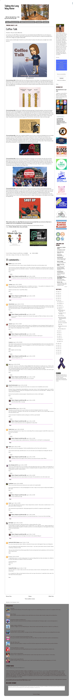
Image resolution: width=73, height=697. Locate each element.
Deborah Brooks (11, 304)
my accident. (37, 80)
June (59, 332)
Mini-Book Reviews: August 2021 (61, 311)
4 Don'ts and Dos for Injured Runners (16, 653)
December (60, 301)
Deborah (19, 225)
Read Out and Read (37, 189)
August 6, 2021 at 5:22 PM (30, 314)
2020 (58, 343)
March (59, 337)
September (60, 307)
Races (7, 22)
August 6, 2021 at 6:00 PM (18, 483)
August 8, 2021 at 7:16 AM (30, 534)
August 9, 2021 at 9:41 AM (14, 556)
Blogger (38, 694)
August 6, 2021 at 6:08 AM (16, 263)
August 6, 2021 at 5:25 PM (30, 438)
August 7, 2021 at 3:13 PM (30, 514)
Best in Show (26, 139)
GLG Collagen (12, 37)
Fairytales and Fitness (12, 408)
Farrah (10, 503)
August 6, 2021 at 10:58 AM (19, 429)
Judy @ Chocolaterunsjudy (13, 385)
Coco (15, 225)
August (59, 308)
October (59, 305)
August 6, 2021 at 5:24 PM (30, 421)
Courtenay (10, 284)
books (10, 254)
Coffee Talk (60, 324)
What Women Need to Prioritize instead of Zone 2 (61, 280)
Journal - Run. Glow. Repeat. (60, 265)
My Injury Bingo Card (62, 328)
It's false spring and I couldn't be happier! (17, 631)
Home (30, 596)
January (59, 341)
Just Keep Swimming (61, 321)
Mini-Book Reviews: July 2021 (62, 327)
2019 (58, 345)
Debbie (10, 446)
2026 (58, 291)
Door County (18, 81)
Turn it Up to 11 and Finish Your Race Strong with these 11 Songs (21, 636)
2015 (58, 352)
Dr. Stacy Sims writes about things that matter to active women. (61, 277)
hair (20, 254)
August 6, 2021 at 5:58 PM (22, 465)
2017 (58, 348)
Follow (57, 84)
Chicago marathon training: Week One (16, 659)
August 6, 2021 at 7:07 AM (19, 304)
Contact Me (45, 22)
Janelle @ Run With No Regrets (14, 542)
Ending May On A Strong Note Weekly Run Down (61, 250)
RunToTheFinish (60, 257)
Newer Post (9, 596)
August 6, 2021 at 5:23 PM (30, 356)
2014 (58, 353)
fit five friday (17, 254)
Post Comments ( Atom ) (15, 602)
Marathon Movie (21, 136)
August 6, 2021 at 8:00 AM (17, 342)
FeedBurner (64, 80)
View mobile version (30, 599)
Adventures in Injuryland (62, 322)
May (59, 334)
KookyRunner (11, 483)
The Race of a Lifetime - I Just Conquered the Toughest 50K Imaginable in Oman (61, 284)
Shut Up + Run (59, 282)
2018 (58, 347)
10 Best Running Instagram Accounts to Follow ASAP (61, 259)
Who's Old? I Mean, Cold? (14, 642)
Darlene (10, 226)
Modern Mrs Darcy (60, 252)
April (59, 336)
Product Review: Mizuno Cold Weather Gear (18, 619)
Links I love (59, 253)
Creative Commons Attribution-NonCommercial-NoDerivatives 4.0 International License (61, 379)
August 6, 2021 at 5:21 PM (30, 296)
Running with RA (14, 22)
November (60, 303)
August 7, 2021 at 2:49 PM (15, 503)
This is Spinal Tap (33, 139)
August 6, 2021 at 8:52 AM (22, 385)
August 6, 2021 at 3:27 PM (15, 446)
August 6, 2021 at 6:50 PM (30, 475)
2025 (58, 293)
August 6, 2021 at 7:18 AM (16, 323)
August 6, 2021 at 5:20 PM (30, 276)
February (60, 339)
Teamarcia (10, 323)
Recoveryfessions (61, 315)
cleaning (12, 254)
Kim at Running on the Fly (13, 465)
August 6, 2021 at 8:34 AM (15, 364)
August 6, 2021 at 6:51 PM (30, 494)
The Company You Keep (61, 266)
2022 (58, 298)
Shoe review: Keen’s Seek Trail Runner (61, 269)
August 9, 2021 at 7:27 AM (24, 542)
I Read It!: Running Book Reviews (27, 22)
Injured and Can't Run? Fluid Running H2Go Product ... (62, 318)
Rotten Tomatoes (30, 138)
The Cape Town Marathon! (61, 262)
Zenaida (25, 226)
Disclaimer (39, 22)
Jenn (21, 226)
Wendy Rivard (58, 376)
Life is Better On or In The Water (62, 313)
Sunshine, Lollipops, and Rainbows (16, 625)
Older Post (51, 596)
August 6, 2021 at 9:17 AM (20, 408)
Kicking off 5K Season (60, 255)
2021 (58, 300)
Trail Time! (12, 608)
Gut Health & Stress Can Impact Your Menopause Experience (61, 273)
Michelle (14, 226)
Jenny (9, 364)
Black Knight (11, 522)
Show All (66, 286)
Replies (11, 274)
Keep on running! (60, 261)
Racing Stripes (59, 254)
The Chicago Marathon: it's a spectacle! (17, 647)
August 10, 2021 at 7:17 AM (21, 568)
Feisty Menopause (60, 271)
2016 (58, 350)
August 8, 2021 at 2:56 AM (17, 522)
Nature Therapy (13, 614)
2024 (58, 295)
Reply (10, 271)
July (59, 331)
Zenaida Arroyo (11, 429)
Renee (18, 226)
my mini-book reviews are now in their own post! (30, 188)
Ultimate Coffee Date (25, 254)
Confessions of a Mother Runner (61, 248)
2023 (58, 296)
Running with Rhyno (60, 267)
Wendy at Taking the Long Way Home (17, 276)
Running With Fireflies (12, 568)
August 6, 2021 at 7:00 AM (17, 284)
